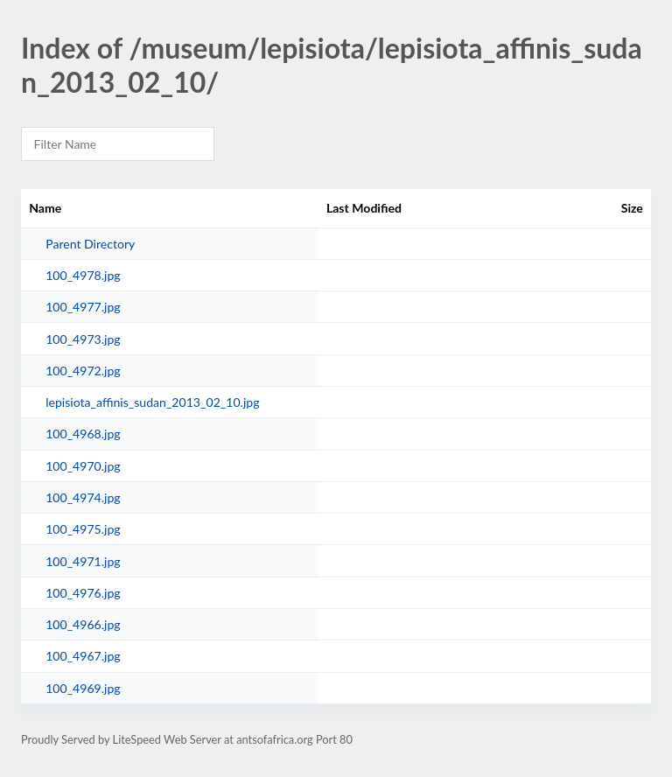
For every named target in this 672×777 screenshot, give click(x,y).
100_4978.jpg (83, 275)
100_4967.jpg (83, 655)
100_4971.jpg (83, 561)
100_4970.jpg (83, 465)
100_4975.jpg (83, 529)
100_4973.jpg (83, 339)
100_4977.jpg (83, 306)
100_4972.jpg (83, 370)
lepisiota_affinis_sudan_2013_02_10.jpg (152, 402)
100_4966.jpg (83, 624)
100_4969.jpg (83, 688)
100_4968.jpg (83, 433)
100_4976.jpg (83, 592)
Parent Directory (90, 243)
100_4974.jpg (83, 497)
